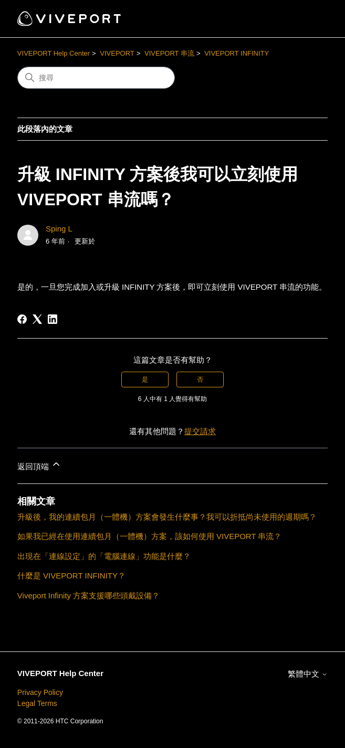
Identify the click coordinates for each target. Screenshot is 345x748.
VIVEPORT (117, 53)
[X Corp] (37, 319)
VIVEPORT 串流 (169, 53)
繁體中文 (308, 673)
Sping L (59, 228)
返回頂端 (39, 465)
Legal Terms (37, 703)
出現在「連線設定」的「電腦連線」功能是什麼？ (104, 556)
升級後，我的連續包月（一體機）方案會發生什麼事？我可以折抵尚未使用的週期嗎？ (167, 516)
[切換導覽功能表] (309, 18)
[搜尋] (96, 77)
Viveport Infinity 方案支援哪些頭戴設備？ (88, 595)
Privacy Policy (40, 692)
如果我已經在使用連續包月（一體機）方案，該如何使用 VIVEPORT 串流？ (149, 536)
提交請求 (200, 431)
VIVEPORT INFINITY (236, 53)
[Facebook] (22, 319)
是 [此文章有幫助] (145, 379)
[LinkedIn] (52, 319)
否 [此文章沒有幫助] (200, 379)
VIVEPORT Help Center (53, 53)
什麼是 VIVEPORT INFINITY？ (71, 575)
